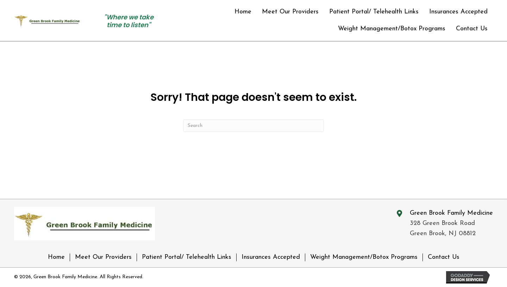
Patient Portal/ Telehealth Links (186, 257)
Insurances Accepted (271, 257)
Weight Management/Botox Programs (364, 257)
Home (56, 257)
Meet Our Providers (103, 257)
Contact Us (443, 257)
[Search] (253, 126)
